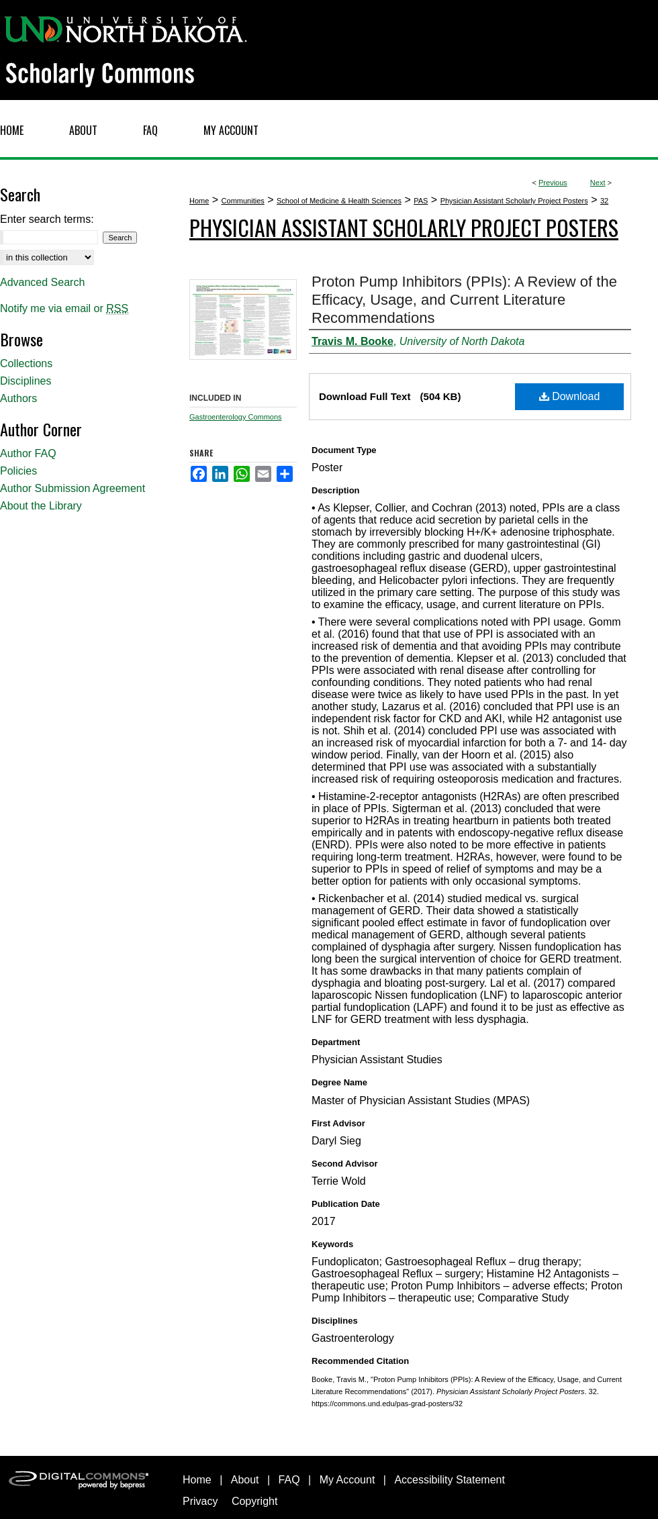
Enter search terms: (47, 219)
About (245, 1479)
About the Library (41, 505)
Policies (18, 471)
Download (569, 396)
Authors (18, 398)
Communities (243, 201)
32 (604, 201)
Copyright (254, 1501)
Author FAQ (28, 453)
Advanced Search (42, 282)
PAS (421, 201)
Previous (552, 183)
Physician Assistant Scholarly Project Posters (514, 201)
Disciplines (25, 381)
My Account (347, 1479)
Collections (26, 363)
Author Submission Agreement (72, 488)
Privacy (200, 1501)
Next (598, 183)
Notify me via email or (64, 309)
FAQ (289, 1479)
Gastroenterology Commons (235, 417)
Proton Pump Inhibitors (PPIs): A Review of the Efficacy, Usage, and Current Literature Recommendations (464, 299)
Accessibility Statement (449, 1479)
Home (199, 201)
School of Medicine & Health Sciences (339, 201)
